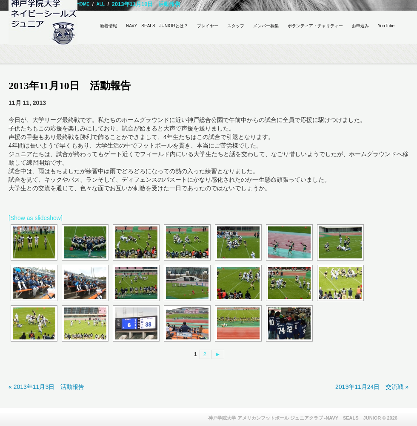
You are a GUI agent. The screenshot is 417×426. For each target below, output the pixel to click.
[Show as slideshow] (36, 217)
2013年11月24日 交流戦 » (371, 386)
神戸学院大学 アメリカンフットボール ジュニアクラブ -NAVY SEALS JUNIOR (294, 417)
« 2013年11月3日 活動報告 (46, 386)
